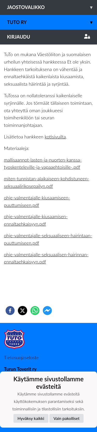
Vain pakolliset (67, 418)
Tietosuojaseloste (21, 357)
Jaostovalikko (52, 7)
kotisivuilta (55, 136)
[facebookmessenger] (47, 310)
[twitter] (22, 310)
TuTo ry (52, 22)
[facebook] (10, 310)
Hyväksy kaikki (31, 418)
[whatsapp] (35, 310)
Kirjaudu (48, 37)
